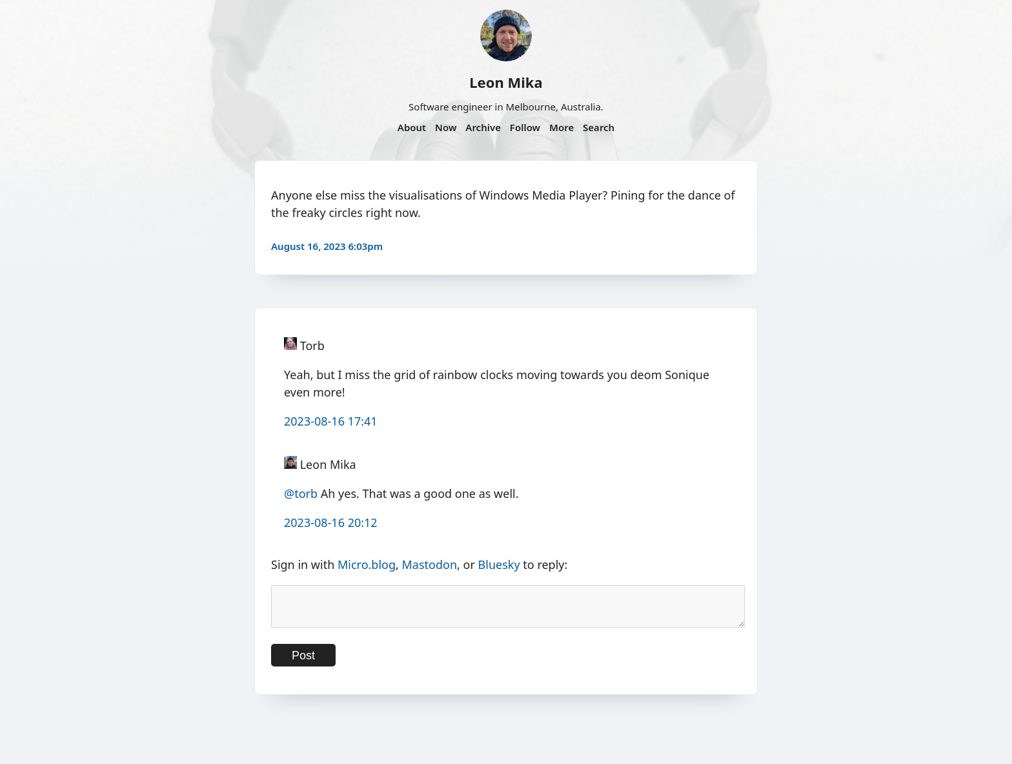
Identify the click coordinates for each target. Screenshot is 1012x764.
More (561, 127)
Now (445, 127)
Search (598, 127)
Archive (483, 127)
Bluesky (499, 564)
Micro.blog (367, 564)
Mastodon (430, 564)
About (412, 127)
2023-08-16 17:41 (331, 421)
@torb (301, 493)
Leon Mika (505, 82)
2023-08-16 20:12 (331, 522)
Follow (525, 127)
